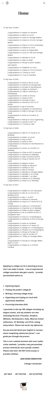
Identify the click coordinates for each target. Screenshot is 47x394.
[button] (2, 3)
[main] (23, 13)
